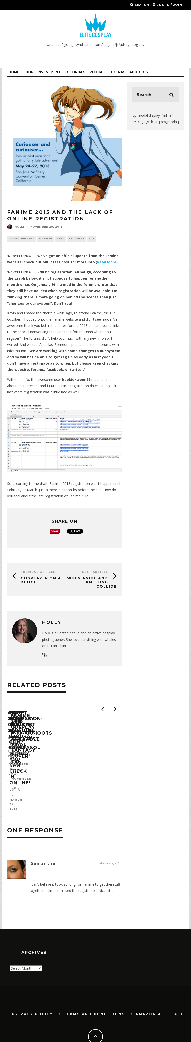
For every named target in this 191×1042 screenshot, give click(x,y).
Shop (28, 72)
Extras (118, 72)
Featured (45, 238)
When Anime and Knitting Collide (92, 582)
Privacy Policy (32, 992)
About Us (138, 72)
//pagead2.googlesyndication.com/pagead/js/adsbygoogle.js (95, 44)
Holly (16, 226)
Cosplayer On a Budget (41, 580)
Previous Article (38, 572)
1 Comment (76, 238)
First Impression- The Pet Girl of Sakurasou (120, 764)
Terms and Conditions (94, 992)
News (60, 238)
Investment (49, 72)
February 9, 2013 (110, 841)
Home (14, 72)
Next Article (95, 572)
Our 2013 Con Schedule (41, 761)
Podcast (98, 72)
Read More (106, 262)
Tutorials (75, 72)
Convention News (21, 238)
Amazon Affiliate (160, 992)
